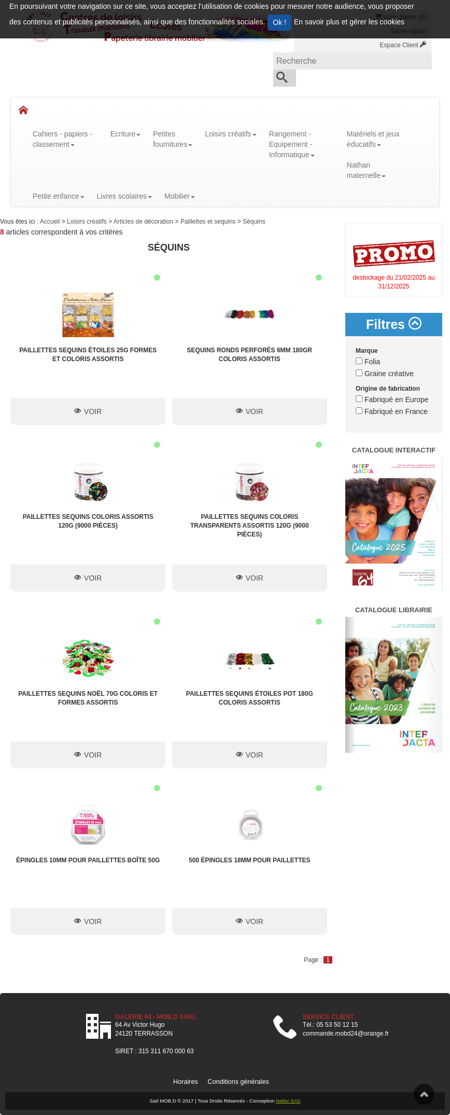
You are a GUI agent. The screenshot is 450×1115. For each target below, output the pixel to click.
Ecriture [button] (125, 134)
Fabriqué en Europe (392, 399)
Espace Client (403, 45)
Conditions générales (238, 1081)
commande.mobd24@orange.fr (346, 1033)
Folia (368, 361)
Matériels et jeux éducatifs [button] (373, 139)
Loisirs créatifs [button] (230, 134)
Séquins (254, 221)
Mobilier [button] (179, 196)
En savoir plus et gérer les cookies (349, 22)
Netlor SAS (288, 1101)
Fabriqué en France (392, 411)
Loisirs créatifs (87, 221)
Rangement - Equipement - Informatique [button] (292, 144)
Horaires (185, 1081)
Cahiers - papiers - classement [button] (62, 139)
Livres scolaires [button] (124, 196)
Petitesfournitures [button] (172, 139)
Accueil (51, 221)
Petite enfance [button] (59, 196)
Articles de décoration (144, 221)
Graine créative (385, 373)
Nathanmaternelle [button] (366, 170)
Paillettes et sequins (208, 221)
